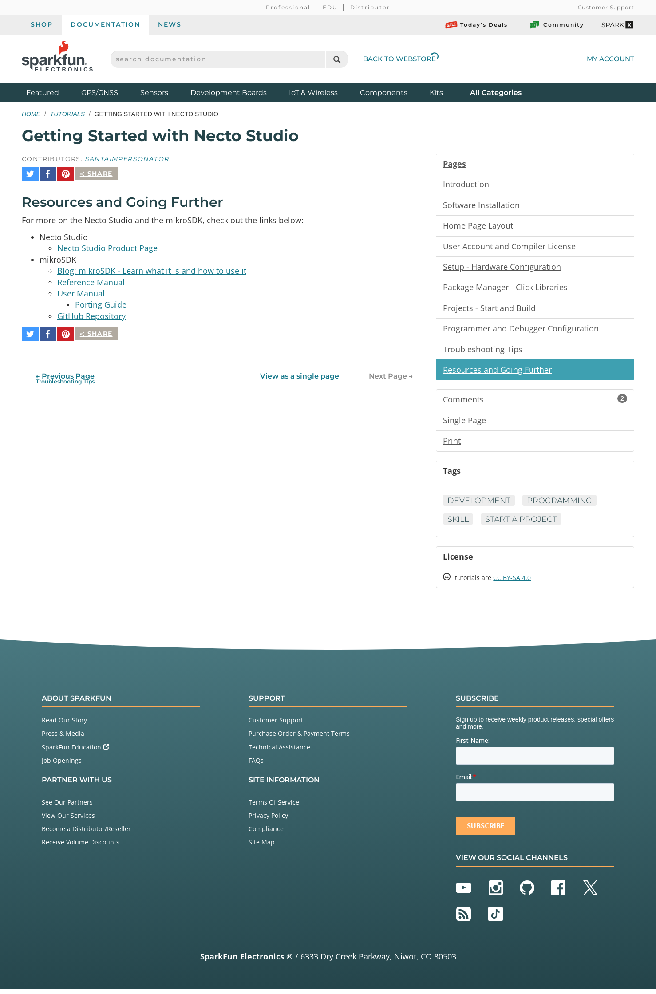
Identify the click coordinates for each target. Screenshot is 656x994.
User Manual (81, 291)
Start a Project (523, 523)
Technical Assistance (279, 752)
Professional (288, 7)
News (170, 24)
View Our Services (68, 820)
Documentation (105, 24)
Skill (458, 523)
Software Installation (481, 205)
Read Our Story (64, 725)
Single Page (464, 423)
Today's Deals (476, 25)
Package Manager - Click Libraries (505, 289)
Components (383, 92)
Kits (436, 92)
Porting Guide (100, 302)
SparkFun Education (75, 752)
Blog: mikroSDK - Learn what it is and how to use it (151, 268)
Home (31, 114)
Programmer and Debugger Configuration (521, 330)
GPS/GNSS (99, 92)
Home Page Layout (478, 226)
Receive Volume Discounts (80, 847)
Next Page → (391, 371)
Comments (535, 402)
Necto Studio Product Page (107, 245)
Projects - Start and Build (489, 309)
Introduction (466, 184)
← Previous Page (65, 373)
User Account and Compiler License (509, 247)
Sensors (154, 92)
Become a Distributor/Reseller (86, 833)
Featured (51, 92)
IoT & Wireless (313, 92)
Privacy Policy (268, 820)
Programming (561, 504)
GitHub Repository (91, 314)
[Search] (336, 59)
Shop (42, 24)
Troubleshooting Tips (482, 351)
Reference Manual (91, 279)
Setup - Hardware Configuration (502, 268)
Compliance (266, 833)
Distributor (370, 7)
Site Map (262, 847)
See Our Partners (67, 807)
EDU (330, 7)
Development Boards (228, 92)
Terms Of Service (274, 807)
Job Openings (62, 765)
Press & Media (63, 738)
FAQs (256, 765)
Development (479, 504)
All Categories (496, 92)
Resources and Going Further (497, 372)
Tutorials (67, 114)
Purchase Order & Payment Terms (299, 738)
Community (556, 25)
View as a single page (299, 371)
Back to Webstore (401, 59)
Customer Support (606, 7)
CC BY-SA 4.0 (512, 582)
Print (452, 444)
